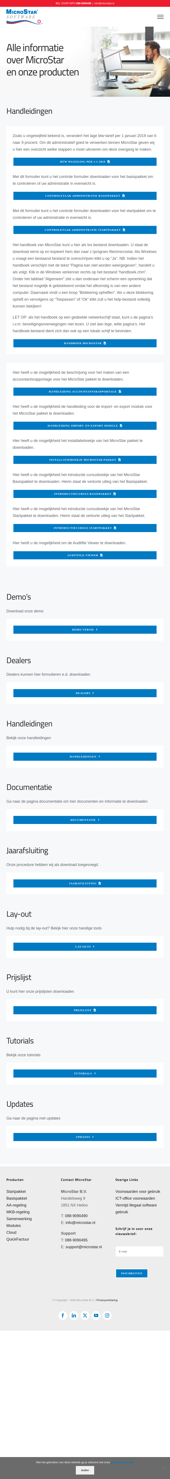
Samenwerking (19, 1219)
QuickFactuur (17, 1239)
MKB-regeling (18, 1212)
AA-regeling (16, 1205)
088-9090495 (76, 1240)
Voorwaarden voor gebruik (137, 1191)
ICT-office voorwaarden (135, 1198)
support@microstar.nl (84, 1247)
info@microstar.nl (104, 3)
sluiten (85, 1470)
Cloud (11, 1232)
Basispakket (16, 1198)
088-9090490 (83, 3)
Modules (13, 1226)
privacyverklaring (122, 1462)
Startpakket (16, 1191)
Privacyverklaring (107, 1300)
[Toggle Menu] (161, 17)
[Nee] (165, 1468)
